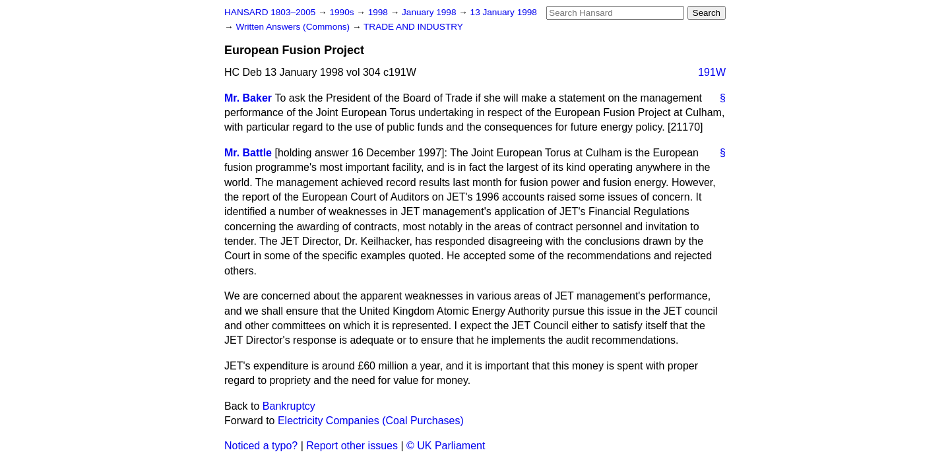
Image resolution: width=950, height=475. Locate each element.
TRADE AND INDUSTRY (413, 27)
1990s (342, 12)
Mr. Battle (248, 152)
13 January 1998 (503, 12)
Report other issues (352, 445)
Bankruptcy (289, 406)
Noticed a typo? (261, 445)
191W (712, 72)
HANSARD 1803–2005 (269, 12)
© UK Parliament (445, 445)
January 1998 (430, 12)
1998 (379, 12)
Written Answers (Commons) (294, 27)
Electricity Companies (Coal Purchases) (371, 420)
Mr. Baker (248, 98)
